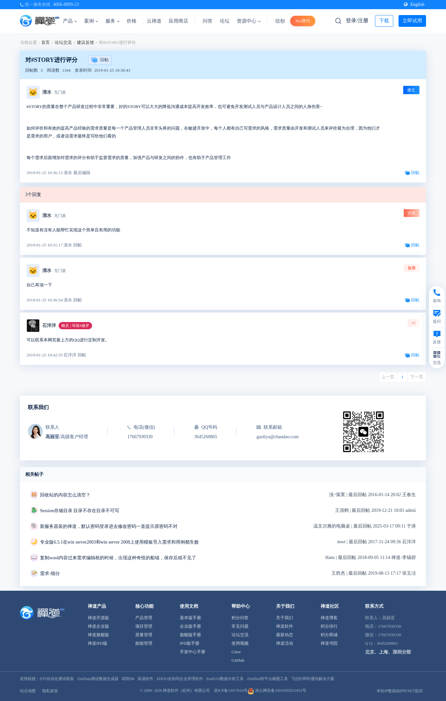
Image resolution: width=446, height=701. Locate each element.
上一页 (387, 376)
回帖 (100, 60)
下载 (384, 20)
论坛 (225, 21)
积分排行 (329, 626)
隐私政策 (50, 691)
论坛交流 (63, 42)
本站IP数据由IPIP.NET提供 (400, 691)
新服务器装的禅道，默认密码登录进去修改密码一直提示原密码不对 (108, 526)
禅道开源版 (98, 617)
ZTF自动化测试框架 (57, 678)
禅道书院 (329, 643)
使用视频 (240, 643)
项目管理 (143, 626)
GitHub (238, 660)
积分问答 (240, 617)
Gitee (236, 651)
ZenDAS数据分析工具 (225, 678)
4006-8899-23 (66, 4)
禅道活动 (284, 643)
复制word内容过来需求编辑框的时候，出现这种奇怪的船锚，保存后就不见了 (118, 557)
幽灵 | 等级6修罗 (75, 325)
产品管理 (143, 617)
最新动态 (284, 634)
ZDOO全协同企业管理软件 (180, 678)
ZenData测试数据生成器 (97, 678)
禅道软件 (284, 626)
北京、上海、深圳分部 (388, 652)
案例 (91, 21)
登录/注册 (357, 20)
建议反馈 (85, 42)
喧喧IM (128, 678)
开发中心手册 (192, 651)
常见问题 (240, 626)
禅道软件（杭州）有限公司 (186, 690)
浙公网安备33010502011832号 (277, 690)
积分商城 (329, 634)
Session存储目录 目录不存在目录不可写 (79, 510)
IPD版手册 (189, 643)
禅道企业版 (98, 626)
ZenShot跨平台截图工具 (267, 678)
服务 (112, 21)
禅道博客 (329, 617)
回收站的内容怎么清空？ (65, 495)
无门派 (60, 92)
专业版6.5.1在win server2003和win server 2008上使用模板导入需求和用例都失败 (119, 542)
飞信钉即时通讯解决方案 (312, 678)
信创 (280, 21)
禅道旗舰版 (98, 634)
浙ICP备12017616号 (231, 690)
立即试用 (412, 20)
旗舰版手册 (190, 634)
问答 (208, 21)
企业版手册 (190, 626)
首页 (45, 42)
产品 (70, 21)
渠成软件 (145, 678)
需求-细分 (50, 573)
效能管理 (143, 643)
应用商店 (178, 21)
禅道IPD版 (97, 643)
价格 (132, 21)
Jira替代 (302, 20)
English (414, 4)
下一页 (416, 376)
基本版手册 (190, 617)
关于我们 (284, 617)
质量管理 (143, 634)
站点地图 (28, 691)
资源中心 (249, 21)
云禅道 (154, 21)
